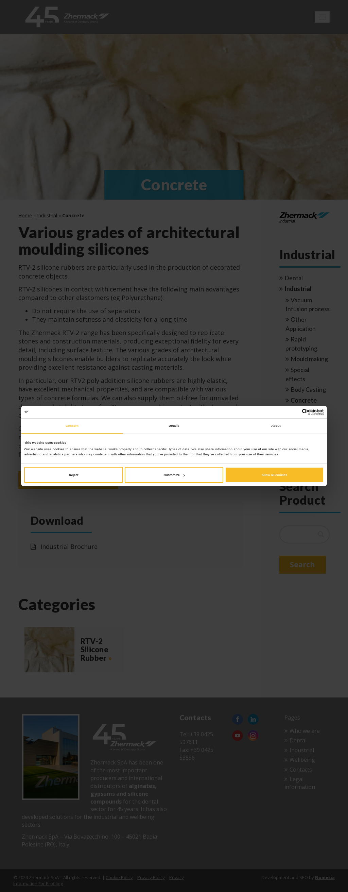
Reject (74, 475)
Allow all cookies (274, 475)
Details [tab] (174, 425)
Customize (174, 475)
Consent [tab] (72, 425)
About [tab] (276, 425)
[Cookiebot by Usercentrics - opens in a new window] (294, 412)
